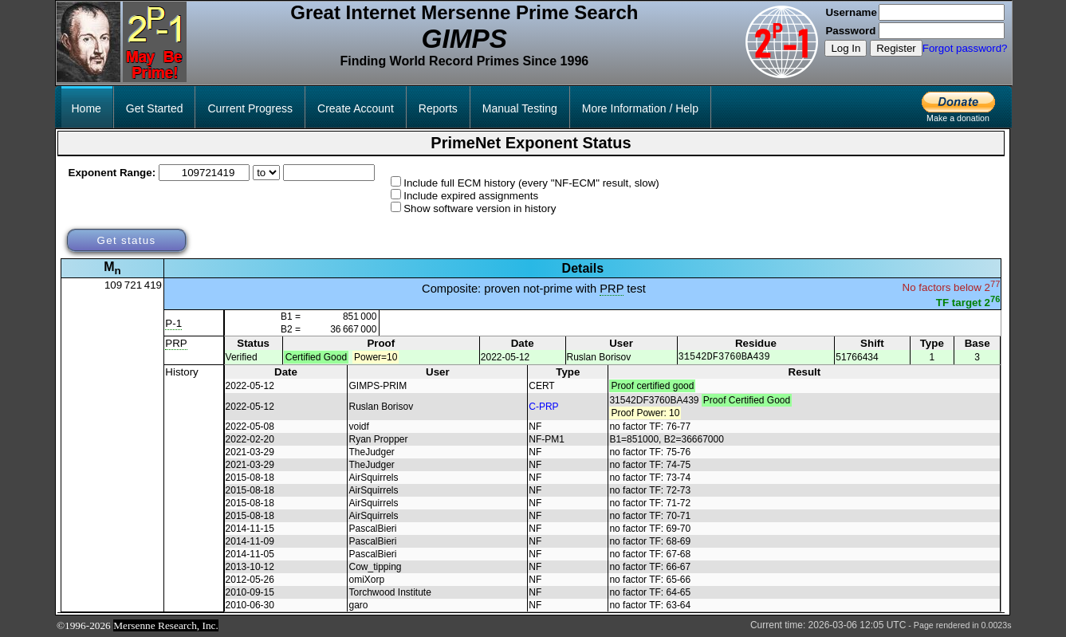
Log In (845, 48)
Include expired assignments (470, 196)
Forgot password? (965, 48)
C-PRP (543, 407)
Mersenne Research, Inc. (165, 626)
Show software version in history (479, 208)
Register (896, 48)
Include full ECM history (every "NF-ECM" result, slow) (531, 183)
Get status (125, 240)
